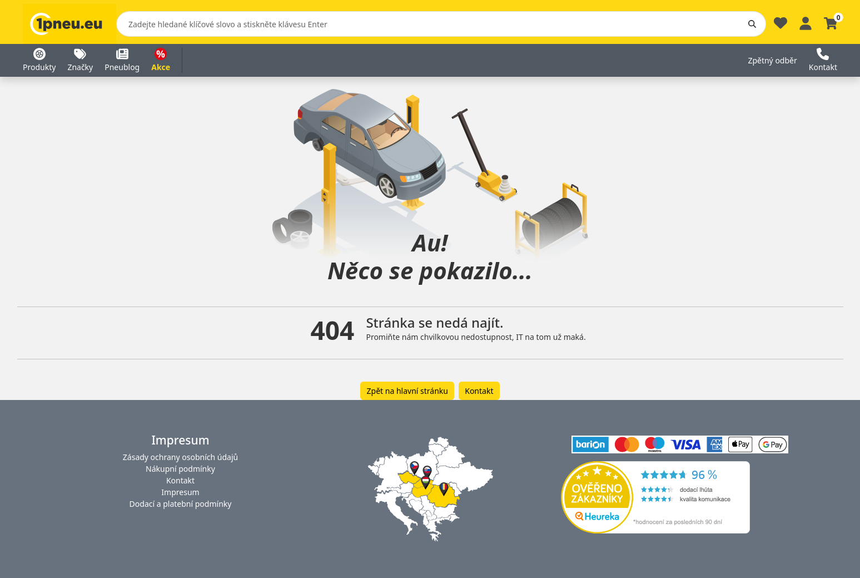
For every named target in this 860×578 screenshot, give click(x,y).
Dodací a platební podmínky (181, 503)
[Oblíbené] (780, 26)
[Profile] (805, 22)
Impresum (180, 492)
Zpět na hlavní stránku (407, 391)
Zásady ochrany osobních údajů (180, 457)
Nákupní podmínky (180, 468)
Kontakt (479, 391)
